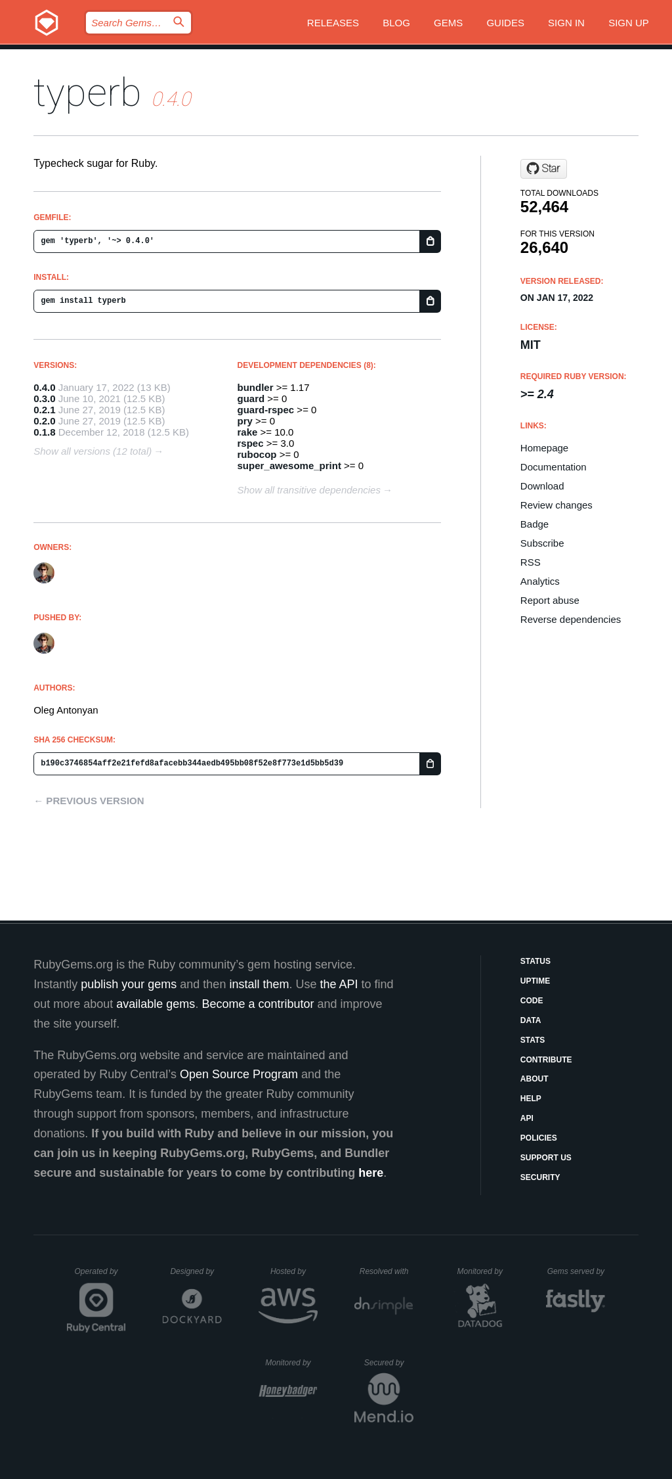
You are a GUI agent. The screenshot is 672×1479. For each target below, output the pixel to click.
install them (259, 984)
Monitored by (483, 1271)
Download (542, 485)
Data (530, 1020)
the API (339, 984)
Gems (448, 22)
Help (530, 1098)
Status (535, 961)
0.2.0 (44, 420)
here (370, 1172)
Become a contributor (257, 1004)
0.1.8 (44, 432)
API (527, 1118)
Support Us (546, 1157)
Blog (396, 22)
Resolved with (386, 1271)
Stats (532, 1040)
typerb (87, 92)
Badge (534, 524)
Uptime (535, 981)
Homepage (544, 447)
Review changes (556, 505)
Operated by (100, 1276)
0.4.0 (44, 387)
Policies (538, 1138)
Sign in (566, 22)
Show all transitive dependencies (309, 489)
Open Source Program (239, 1074)
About (534, 1078)
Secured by (388, 1362)
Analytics (540, 581)
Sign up (628, 22)
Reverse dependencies (570, 619)
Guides (505, 22)
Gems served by (576, 1271)
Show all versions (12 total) (92, 451)
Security (540, 1177)
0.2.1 (44, 409)
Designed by (195, 1271)
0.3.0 (44, 398)
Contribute (546, 1059)
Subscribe (542, 543)
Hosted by (294, 1271)
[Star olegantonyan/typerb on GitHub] (543, 169)
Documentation (553, 466)
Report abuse (549, 600)
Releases (333, 22)
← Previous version (88, 800)
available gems (155, 1004)
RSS (530, 562)
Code (531, 1000)
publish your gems (129, 984)
